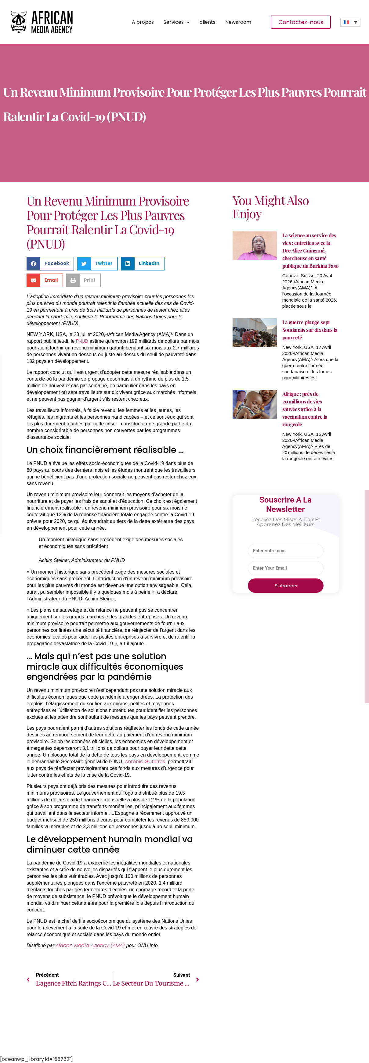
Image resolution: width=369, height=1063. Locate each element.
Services (177, 22)
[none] (350, 22)
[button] (50, 263)
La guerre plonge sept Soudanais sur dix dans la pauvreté (310, 330)
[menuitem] (350, 22)
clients (207, 22)
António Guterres (145, 761)
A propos (143, 22)
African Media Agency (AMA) (90, 945)
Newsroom (238, 22)
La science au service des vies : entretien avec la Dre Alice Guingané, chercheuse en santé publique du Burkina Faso (310, 250)
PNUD (82, 341)
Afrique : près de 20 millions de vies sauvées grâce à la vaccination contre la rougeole (304, 409)
